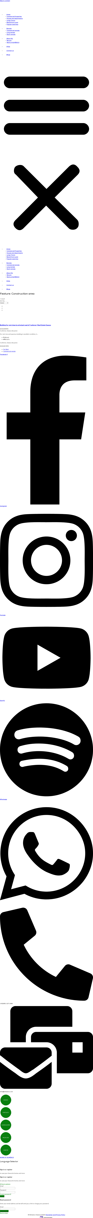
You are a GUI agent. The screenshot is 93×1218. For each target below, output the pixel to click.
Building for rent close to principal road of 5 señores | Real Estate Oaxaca (25, 325)
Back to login (4, 1213)
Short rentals (11, 34)
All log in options (5, 1184)
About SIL (8, 38)
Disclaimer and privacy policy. (33, 1166)
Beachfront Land (12, 22)
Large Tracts (11, 20)
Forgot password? (5, 1194)
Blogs (6, 55)
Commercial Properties (14, 16)
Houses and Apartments (15, 18)
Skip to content (5, 1)
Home (6, 14)
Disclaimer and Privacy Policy (55, 1215)
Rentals (7, 28)
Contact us (8, 51)
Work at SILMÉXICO (13, 42)
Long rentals (11, 32)
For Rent (6, 349)
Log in (2, 1196)
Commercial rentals (13, 30)
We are (9, 40)
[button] (46, 151)
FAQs (6, 47)
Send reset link (4, 1211)
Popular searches (12, 24)
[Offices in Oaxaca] (6, 1105)
